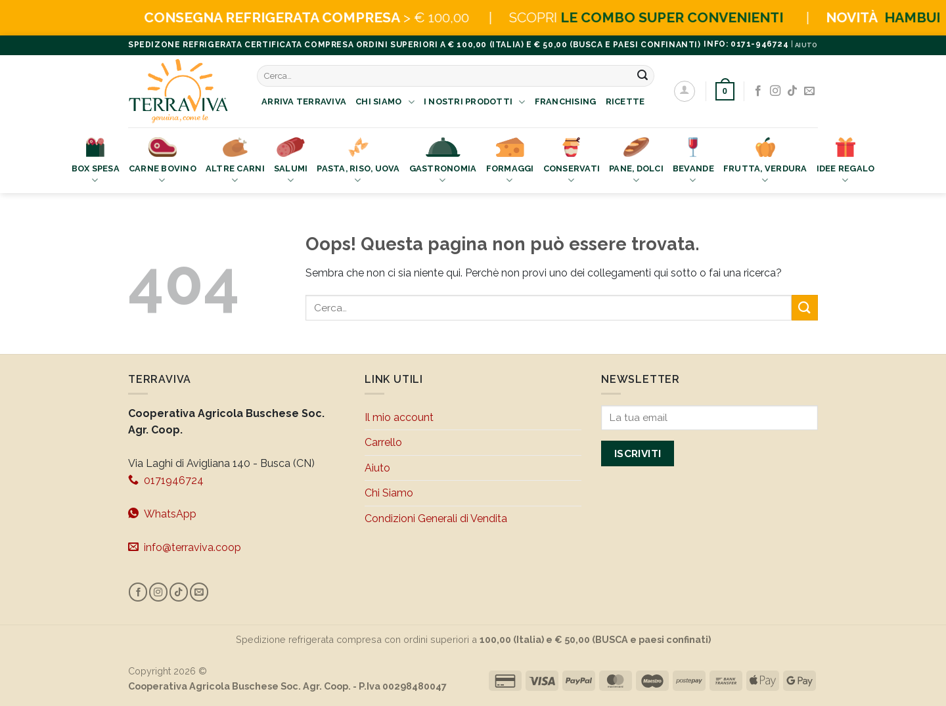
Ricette (625, 101)
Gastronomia (443, 162)
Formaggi (510, 162)
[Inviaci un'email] (809, 91)
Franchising (566, 101)
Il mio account (399, 417)
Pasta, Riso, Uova (358, 162)
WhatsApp (162, 513)
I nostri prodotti (475, 102)
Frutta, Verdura (765, 162)
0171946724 (166, 480)
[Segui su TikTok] (792, 91)
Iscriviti (638, 453)
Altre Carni (235, 162)
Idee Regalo (846, 162)
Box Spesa (96, 162)
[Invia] (642, 76)
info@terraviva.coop (184, 547)
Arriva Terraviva (303, 101)
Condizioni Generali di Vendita (436, 518)
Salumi (291, 162)
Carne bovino (162, 162)
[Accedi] (684, 91)
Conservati (571, 162)
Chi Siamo (385, 102)
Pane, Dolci (636, 162)
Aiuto (377, 468)
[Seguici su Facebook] (758, 91)
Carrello (383, 442)
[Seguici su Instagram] (775, 91)
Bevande (693, 162)
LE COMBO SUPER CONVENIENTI (704, 17)
